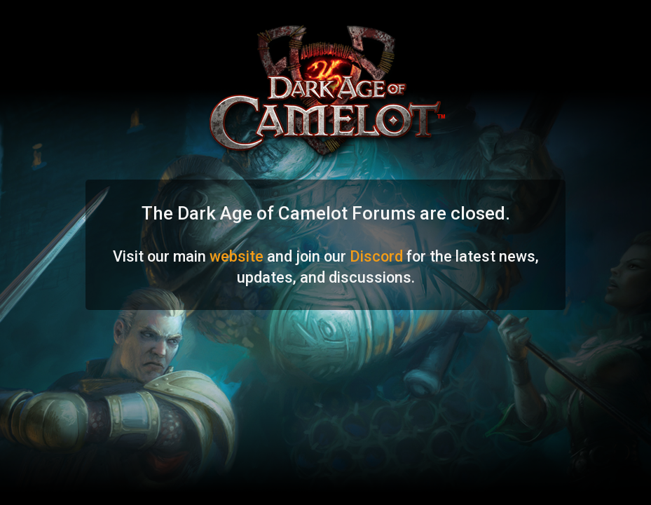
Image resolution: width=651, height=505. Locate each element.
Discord (376, 256)
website (236, 256)
